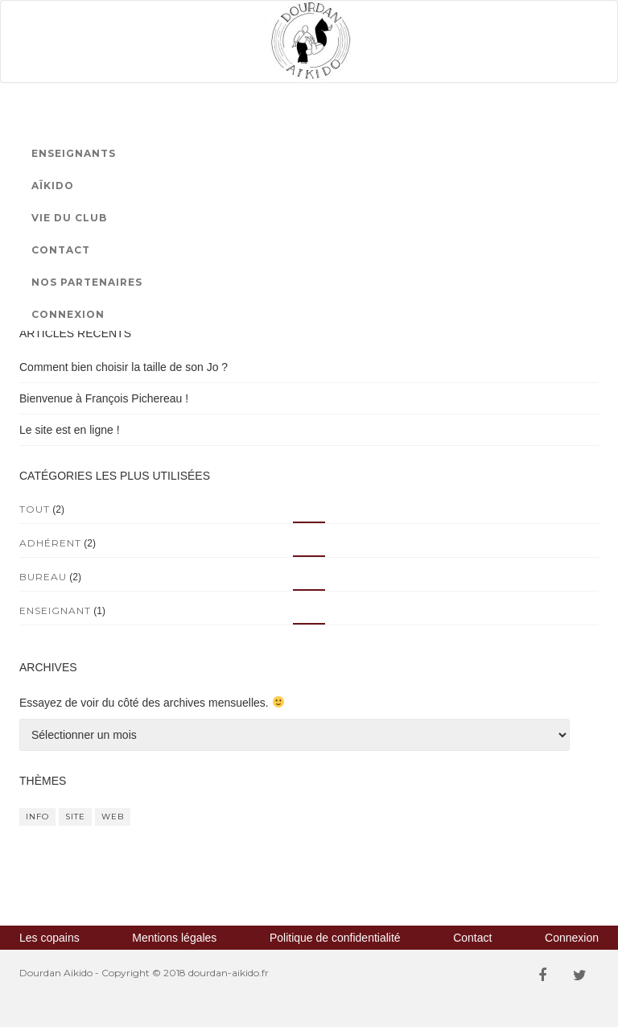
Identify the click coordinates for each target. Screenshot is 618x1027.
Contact (60, 250)
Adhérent (50, 543)
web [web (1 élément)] (112, 816)
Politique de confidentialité (335, 937)
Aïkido (52, 185)
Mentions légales (174, 937)
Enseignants (73, 153)
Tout (34, 509)
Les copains (49, 937)
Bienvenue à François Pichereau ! (103, 398)
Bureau (43, 577)
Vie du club (69, 218)
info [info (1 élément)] (37, 816)
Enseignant (55, 610)
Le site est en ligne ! (69, 429)
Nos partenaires (86, 282)
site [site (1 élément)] (75, 816)
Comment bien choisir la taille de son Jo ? (123, 367)
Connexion (68, 314)
